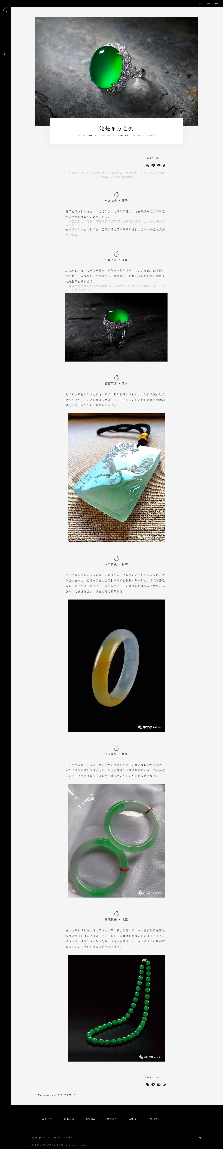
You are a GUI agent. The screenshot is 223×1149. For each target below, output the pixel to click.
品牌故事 (47, 1119)
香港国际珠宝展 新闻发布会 (54, 1095)
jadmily (92, 135)
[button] (6, 1143)
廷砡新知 (112, 1119)
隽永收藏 (69, 1119)
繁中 (209, 4)
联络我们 (155, 1119)
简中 (201, 4)
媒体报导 (134, 1119)
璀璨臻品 (90, 1119)
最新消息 (150, 135)
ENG (217, 4)
